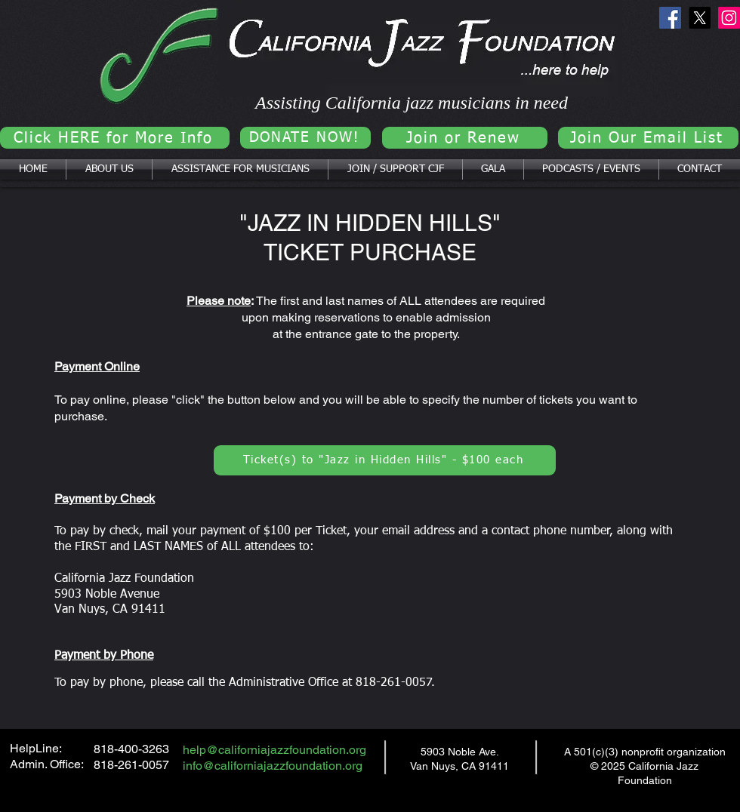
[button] (109, 169)
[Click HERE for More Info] (115, 138)
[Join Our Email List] (648, 138)
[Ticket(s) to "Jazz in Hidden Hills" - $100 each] (385, 460)
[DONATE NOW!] (305, 138)
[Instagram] (729, 18)
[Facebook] (670, 18)
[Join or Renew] (464, 138)
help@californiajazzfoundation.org (274, 750)
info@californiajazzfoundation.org (272, 765)
